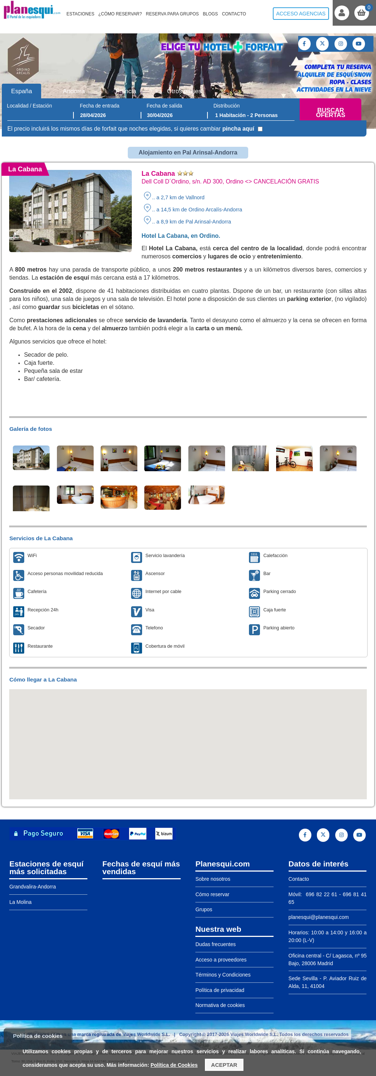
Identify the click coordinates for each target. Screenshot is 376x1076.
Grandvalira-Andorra (32, 887)
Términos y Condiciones (222, 975)
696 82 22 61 (320, 894)
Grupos (203, 909)
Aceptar (224, 1065)
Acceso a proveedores (220, 960)
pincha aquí (238, 129)
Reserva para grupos (172, 14)
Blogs (210, 14)
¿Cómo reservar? (120, 14)
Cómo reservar (212, 894)
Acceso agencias (301, 14)
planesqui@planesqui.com (319, 917)
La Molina (20, 902)
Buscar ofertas (330, 113)
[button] (188, 737)
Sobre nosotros (212, 879)
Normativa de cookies (220, 1005)
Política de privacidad (219, 990)
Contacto (234, 14)
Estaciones (80, 14)
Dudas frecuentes (215, 944)
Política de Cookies (174, 1065)
